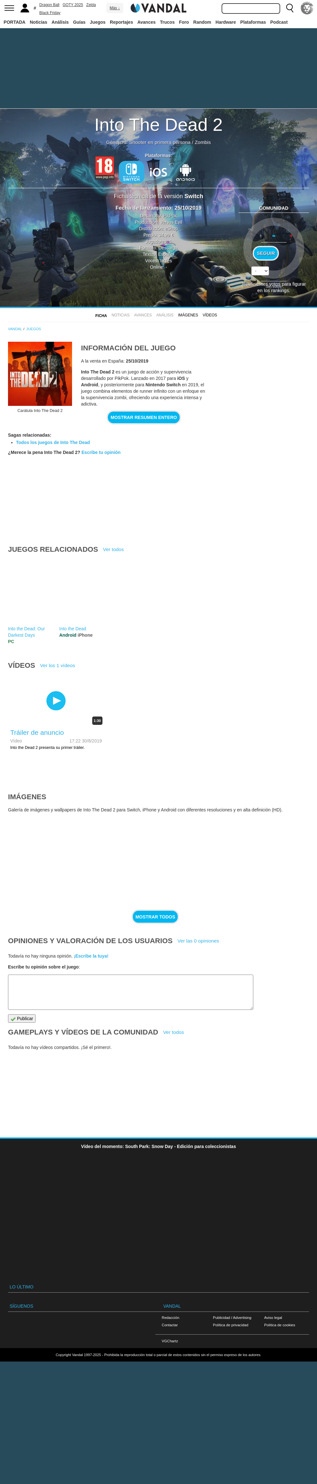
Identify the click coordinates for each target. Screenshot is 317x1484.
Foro (184, 22)
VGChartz (170, 1341)
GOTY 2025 (73, 5)
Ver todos (113, 549)
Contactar (170, 1325)
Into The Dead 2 (158, 124)
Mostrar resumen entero (144, 417)
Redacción (170, 1317)
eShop (171, 228)
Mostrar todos (155, 916)
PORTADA (14, 22)
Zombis (203, 142)
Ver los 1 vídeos (57, 665)
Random (202, 22)
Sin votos (273, 286)
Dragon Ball (49, 5)
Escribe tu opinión (101, 452)
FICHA (101, 316)
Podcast (279, 22)
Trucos (167, 22)
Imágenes (188, 315)
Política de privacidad (230, 1325)
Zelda (91, 5)
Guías (79, 22)
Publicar (22, 1018)
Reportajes (121, 22)
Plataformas (253, 22)
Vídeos (210, 315)
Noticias (38, 22)
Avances (146, 22)
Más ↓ (115, 8)
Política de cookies (279, 1325)
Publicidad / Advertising (232, 1317)
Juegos (98, 22)
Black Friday (50, 13)
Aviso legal (273, 1317)
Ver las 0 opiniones (198, 940)
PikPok (170, 215)
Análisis (60, 22)
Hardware (225, 22)
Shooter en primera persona (160, 142)
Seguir (266, 253)
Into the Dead (72, 628)
